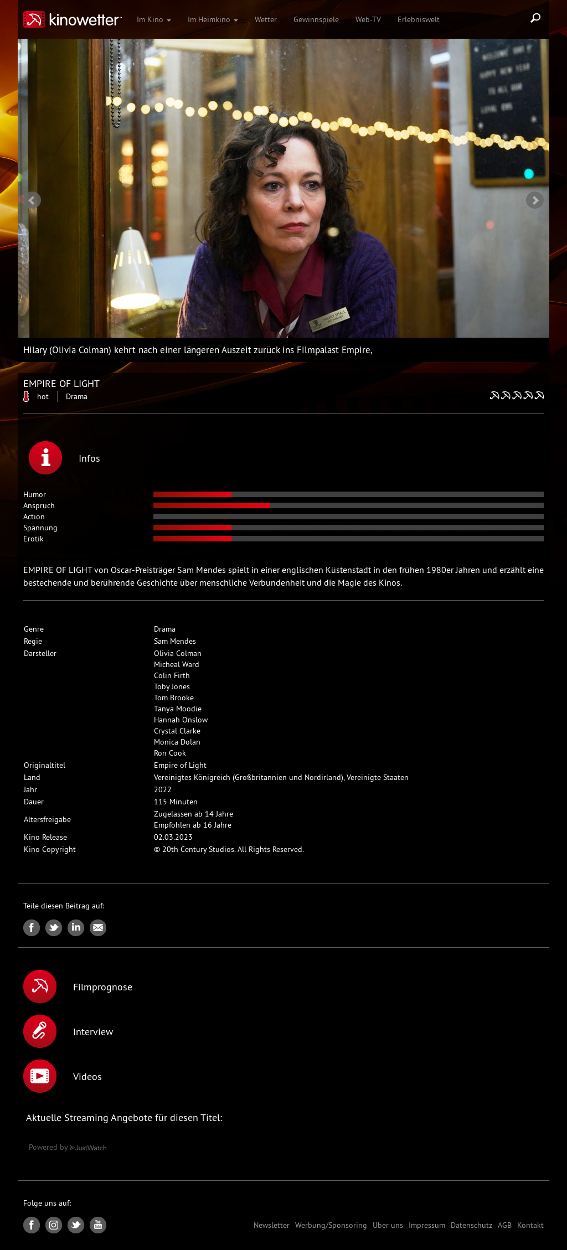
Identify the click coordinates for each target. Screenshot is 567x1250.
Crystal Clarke (177, 731)
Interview (68, 1031)
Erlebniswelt (419, 19)
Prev (32, 200)
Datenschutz (471, 1225)
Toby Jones (172, 686)
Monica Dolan (177, 742)
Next (535, 200)
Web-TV (368, 19)
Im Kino (154, 19)
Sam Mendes (175, 641)
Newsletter (272, 1225)
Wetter (266, 19)
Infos (64, 457)
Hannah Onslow (181, 720)
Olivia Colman (178, 653)
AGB (505, 1225)
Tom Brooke (174, 698)
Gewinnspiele (316, 19)
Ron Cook (170, 753)
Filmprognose (77, 986)
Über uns (388, 1225)
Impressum (427, 1225)
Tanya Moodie (178, 709)
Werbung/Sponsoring (331, 1225)
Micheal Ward (176, 664)
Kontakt (530, 1225)
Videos (62, 1076)
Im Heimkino (213, 19)
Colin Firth (172, 675)
